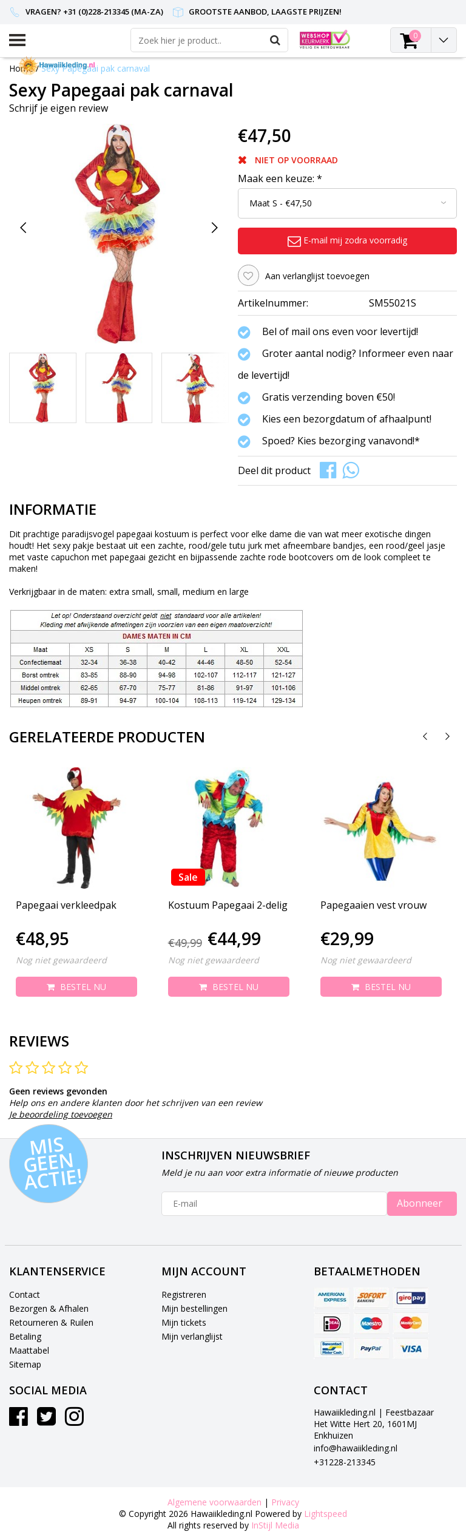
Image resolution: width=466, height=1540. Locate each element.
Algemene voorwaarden (214, 1502)
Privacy (285, 1502)
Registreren (183, 1294)
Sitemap (25, 1364)
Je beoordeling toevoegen (60, 1114)
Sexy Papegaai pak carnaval (95, 68)
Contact (24, 1294)
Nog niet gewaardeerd (61, 960)
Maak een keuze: (280, 178)
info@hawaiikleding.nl (355, 1448)
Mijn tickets (183, 1322)
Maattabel (29, 1350)
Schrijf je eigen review (58, 108)
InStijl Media (275, 1525)
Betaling (25, 1336)
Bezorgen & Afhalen (49, 1308)
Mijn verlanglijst (192, 1336)
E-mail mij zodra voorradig (347, 240)
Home (21, 68)
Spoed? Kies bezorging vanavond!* (341, 441)
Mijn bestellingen (194, 1308)
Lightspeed (325, 1513)
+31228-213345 (345, 1462)
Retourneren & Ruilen (51, 1322)
